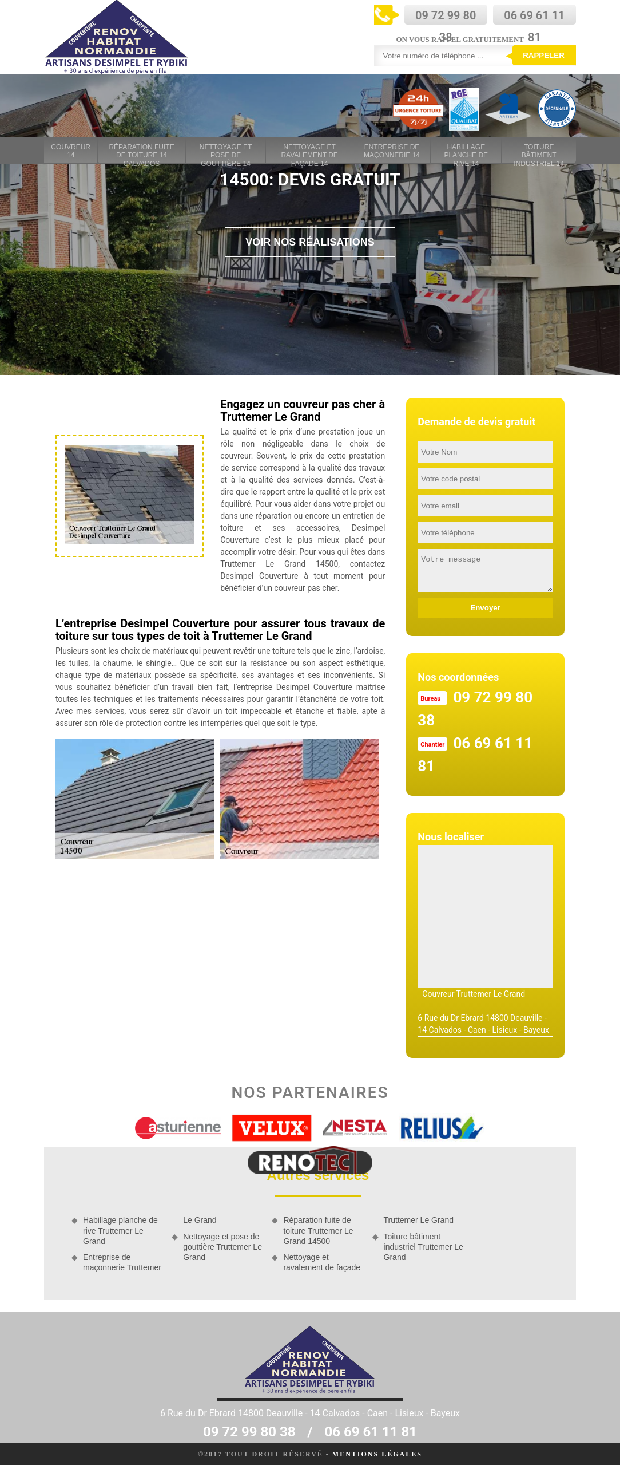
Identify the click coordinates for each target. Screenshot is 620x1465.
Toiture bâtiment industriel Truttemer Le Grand (423, 1247)
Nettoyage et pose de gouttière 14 (226, 151)
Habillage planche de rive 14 (466, 151)
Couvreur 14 (70, 151)
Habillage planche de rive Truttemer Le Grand (120, 1230)
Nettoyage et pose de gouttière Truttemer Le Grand (222, 1247)
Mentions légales (377, 1454)
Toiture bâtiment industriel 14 (539, 151)
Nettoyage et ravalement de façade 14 (309, 151)
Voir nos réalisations (310, 242)
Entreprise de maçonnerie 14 (392, 151)
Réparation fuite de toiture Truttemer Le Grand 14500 (318, 1230)
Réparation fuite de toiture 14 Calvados (141, 151)
